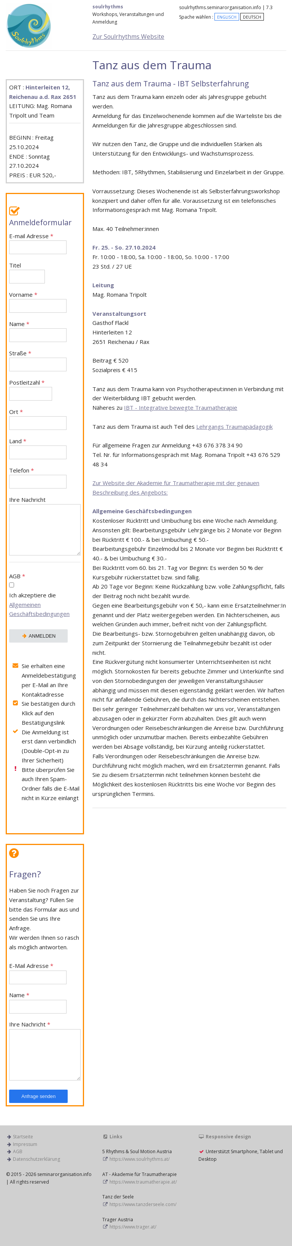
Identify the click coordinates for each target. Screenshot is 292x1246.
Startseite (23, 1136)
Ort (37, 419)
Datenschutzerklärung (36, 1159)
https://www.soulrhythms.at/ (140, 1159)
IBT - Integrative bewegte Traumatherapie (180, 407)
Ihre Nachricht (45, 526)
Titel (27, 272)
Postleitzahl (30, 390)
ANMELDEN (38, 636)
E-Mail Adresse (37, 973)
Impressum (25, 1144)
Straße (37, 360)
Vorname (37, 302)
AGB (45, 596)
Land (37, 448)
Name (37, 331)
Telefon (37, 477)
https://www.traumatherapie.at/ (143, 1182)
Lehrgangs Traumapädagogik (234, 426)
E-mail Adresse (37, 243)
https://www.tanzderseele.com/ (143, 1204)
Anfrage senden (38, 1096)
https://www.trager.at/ (133, 1227)
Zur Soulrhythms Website (128, 36)
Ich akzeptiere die (39, 604)
